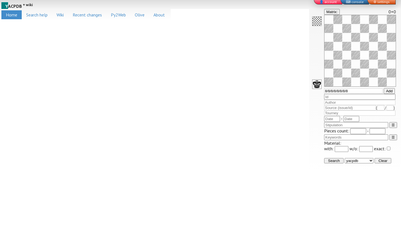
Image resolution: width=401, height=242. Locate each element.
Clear (382, 161)
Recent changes (87, 15)
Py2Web (118, 15)
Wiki (60, 15)
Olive (140, 15)
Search (334, 161)
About (159, 15)
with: (336, 148)
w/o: (361, 148)
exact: (382, 148)
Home (11, 15)
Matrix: (332, 12)
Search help (37, 15)
